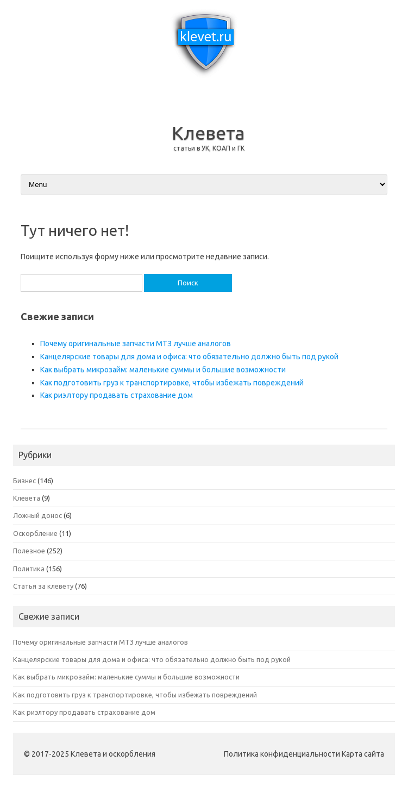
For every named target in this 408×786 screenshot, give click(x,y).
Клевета (208, 132)
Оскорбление (35, 533)
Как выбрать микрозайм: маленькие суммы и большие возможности (163, 369)
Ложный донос (37, 515)
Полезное (29, 550)
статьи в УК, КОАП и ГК (208, 148)
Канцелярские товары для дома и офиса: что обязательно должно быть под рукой (189, 356)
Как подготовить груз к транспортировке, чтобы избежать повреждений (172, 382)
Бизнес (24, 480)
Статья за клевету (43, 586)
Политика (29, 568)
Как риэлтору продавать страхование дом (116, 395)
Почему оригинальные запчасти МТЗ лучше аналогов (135, 343)
